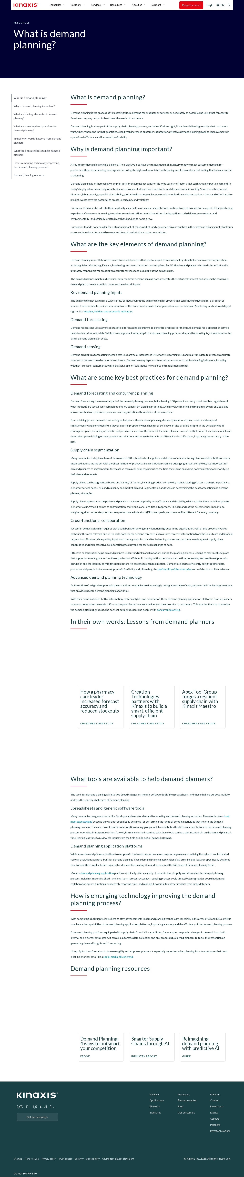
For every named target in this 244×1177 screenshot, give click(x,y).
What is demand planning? (30, 97)
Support (156, 4)
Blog (180, 1106)
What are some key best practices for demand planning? (35, 128)
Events (214, 1112)
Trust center (65, 1158)
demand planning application (97, 873)
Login (210, 5)
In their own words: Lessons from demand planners (37, 140)
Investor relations (220, 1130)
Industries (55, 4)
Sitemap (18, 1158)
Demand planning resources (30, 175)
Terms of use (32, 1158)
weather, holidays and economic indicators (108, 311)
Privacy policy (49, 1158)
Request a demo (191, 5)
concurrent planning (168, 609)
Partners (215, 1124)
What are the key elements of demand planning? (35, 116)
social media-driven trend (118, 956)
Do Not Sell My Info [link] (25, 1173)
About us (137, 4)
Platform (154, 1106)
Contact (215, 1100)
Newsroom (216, 1106)
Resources (116, 4)
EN (222, 5)
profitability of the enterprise (174, 569)
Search (229, 5)
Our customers (186, 1112)
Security (79, 1158)
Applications (156, 1100)
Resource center (187, 1100)
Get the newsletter (37, 1117)
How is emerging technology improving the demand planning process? (36, 164)
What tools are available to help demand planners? (37, 152)
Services (96, 4)
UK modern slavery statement (118, 1158)
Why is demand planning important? (34, 106)
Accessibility (93, 1158)
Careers (214, 1118)
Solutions (76, 4)
